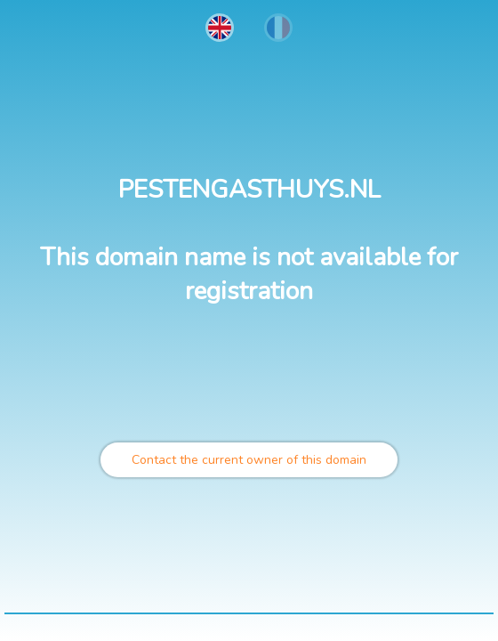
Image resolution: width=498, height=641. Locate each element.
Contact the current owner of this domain (249, 459)
